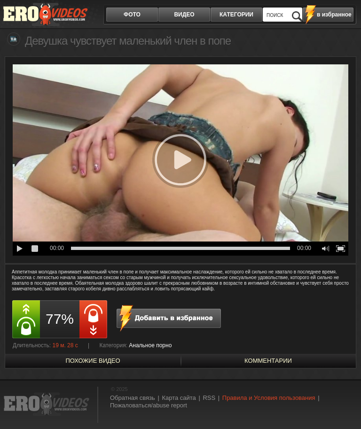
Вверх (343, 405)
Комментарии (268, 360)
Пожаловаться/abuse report (148, 405)
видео (184, 14)
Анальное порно (150, 345)
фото (132, 14)
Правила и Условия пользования (268, 397)
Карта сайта (179, 397)
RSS (209, 397)
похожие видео (92, 360)
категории (236, 14)
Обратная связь (132, 397)
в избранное (334, 14)
